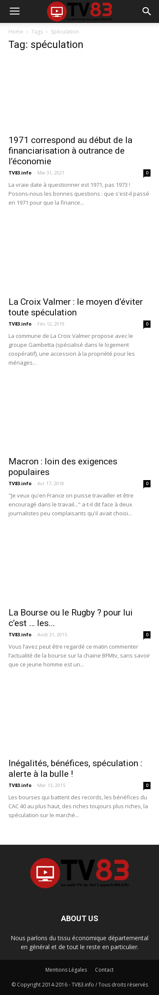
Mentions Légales (66, 969)
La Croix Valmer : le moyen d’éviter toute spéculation (75, 307)
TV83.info (19, 172)
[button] (147, 11)
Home (15, 31)
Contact (104, 969)
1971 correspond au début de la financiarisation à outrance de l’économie (70, 150)
